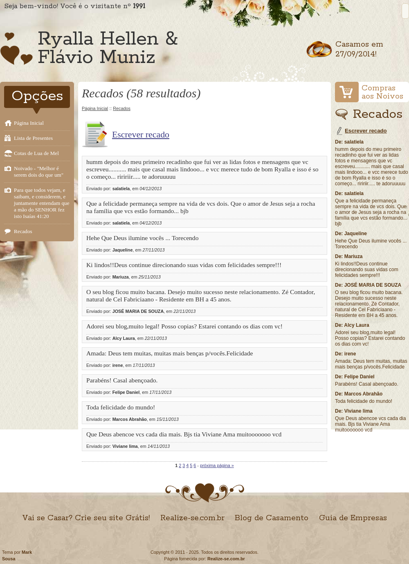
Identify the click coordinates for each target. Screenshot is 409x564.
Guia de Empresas (353, 518)
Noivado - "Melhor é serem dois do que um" (38, 171)
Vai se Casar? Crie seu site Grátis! (86, 518)
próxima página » (217, 465)
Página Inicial (29, 123)
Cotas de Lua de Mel (36, 153)
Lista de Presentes (33, 138)
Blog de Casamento (271, 518)
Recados (23, 231)
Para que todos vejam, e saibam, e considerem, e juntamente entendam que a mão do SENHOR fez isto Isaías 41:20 (42, 203)
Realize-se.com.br (192, 518)
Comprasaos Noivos (382, 92)
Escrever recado (140, 134)
